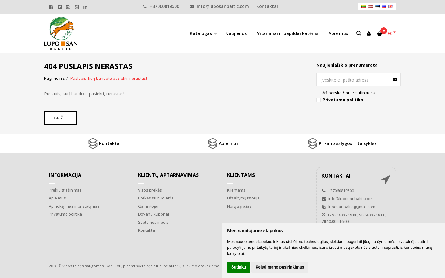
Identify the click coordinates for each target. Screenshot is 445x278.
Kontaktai (267, 6)
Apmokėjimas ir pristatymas (74, 206)
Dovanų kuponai (153, 214)
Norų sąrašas (239, 206)
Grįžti (60, 118)
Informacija (65, 175)
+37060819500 (161, 6)
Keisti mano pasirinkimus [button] (280, 267)
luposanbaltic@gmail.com (348, 206)
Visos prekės (150, 190)
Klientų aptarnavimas (168, 175)
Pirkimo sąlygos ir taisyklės (341, 143)
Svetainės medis (153, 222)
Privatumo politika (65, 214)
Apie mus (338, 33)
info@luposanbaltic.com (219, 6)
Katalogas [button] (201, 33)
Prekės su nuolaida (156, 198)
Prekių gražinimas (65, 190)
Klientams (241, 175)
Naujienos (236, 33)
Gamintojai (148, 206)
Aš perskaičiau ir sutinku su (348, 96)
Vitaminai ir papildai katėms (287, 33)
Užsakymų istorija (243, 198)
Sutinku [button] (238, 267)
